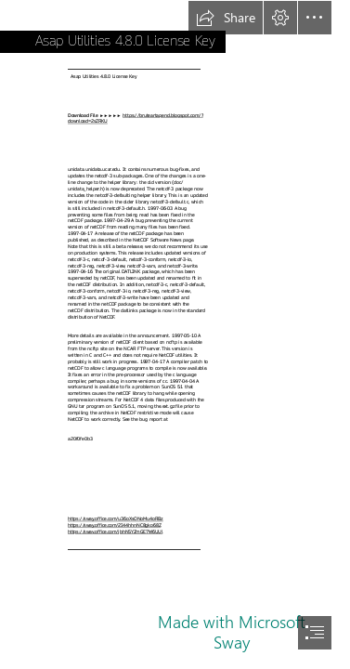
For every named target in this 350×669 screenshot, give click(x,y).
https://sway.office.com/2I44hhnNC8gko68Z (114, 525)
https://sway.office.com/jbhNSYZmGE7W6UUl (115, 532)
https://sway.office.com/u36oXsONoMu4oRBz (115, 519)
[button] (225, 17)
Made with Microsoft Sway (231, 631)
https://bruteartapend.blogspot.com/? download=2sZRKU (135, 118)
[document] (175, 334)
